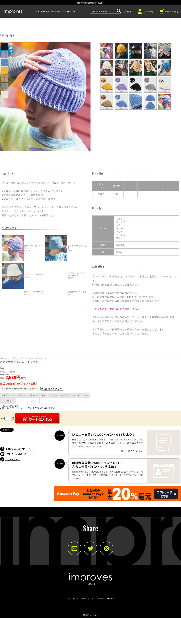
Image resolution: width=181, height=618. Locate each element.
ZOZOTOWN (68, 11)
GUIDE (75, 598)
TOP (68, 598)
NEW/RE (55, 11)
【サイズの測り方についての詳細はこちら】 (117, 309)
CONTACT (110, 598)
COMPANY (100, 598)
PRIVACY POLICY (87, 598)
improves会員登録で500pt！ (90, 3)
